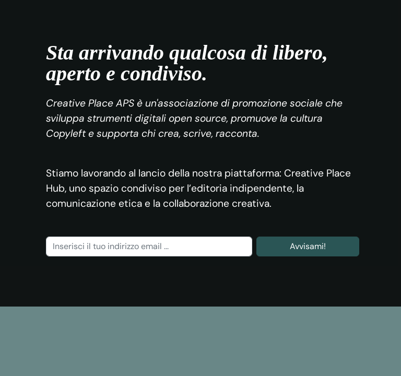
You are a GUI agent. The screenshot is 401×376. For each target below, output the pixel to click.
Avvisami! (308, 246)
